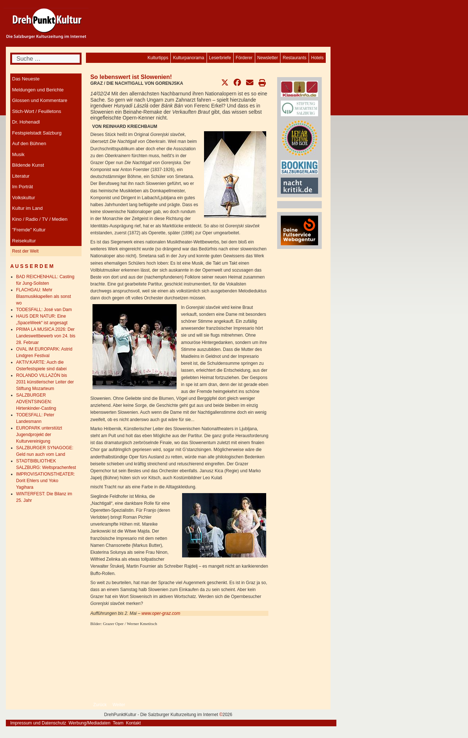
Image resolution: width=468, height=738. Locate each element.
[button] (225, 82)
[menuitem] (317, 58)
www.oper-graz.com (160, 613)
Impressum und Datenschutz (38, 723)
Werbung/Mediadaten (89, 723)
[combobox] (46, 58)
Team (118, 723)
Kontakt (133, 723)
